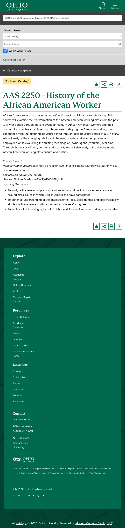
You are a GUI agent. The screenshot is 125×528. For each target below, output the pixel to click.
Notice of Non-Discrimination (34, 473)
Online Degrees (22, 285)
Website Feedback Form (23, 354)
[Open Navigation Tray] (115, 7)
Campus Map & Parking (21, 299)
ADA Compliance (21, 468)
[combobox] (62, 18)
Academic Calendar (18, 325)
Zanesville (18, 401)
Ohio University (27, 489)
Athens (17, 371)
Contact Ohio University (20, 445)
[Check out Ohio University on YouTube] (29, 497)
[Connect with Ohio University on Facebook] (14, 497)
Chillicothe (19, 377)
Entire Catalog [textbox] (11, 36)
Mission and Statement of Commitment (94, 468)
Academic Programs (18, 277)
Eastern (17, 383)
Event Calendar (21, 317)
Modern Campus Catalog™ (92, 523)
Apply (16, 262)
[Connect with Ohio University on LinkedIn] (24, 497)
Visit (15, 291)
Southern (18, 395)
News (16, 333)
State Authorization (77, 473)
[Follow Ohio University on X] (34, 497)
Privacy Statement (58, 473)
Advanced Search (14, 60)
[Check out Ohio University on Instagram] (19, 497)
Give (15, 268)
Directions (23, 438)
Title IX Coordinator (98, 473)
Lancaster (18, 389)
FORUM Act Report (65, 468)
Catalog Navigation (19, 70)
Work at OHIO (20, 345)
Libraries (17, 339)
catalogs (21, 523)
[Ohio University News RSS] (43, 497)
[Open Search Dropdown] (103, 7)
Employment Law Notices (43, 468)
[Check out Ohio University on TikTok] (38, 497)
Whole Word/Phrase (20, 51)
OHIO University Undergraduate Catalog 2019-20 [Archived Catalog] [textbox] (37, 18)
